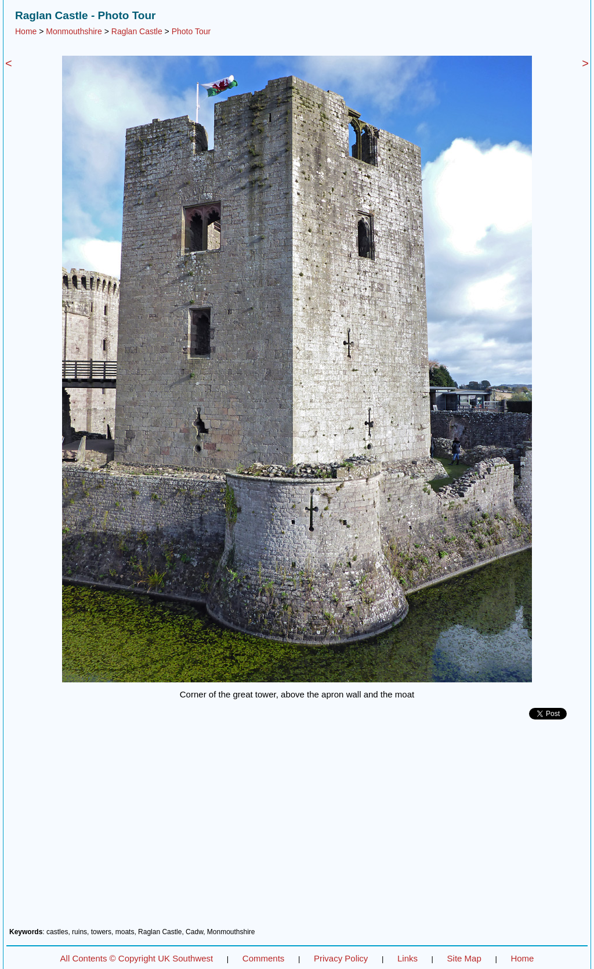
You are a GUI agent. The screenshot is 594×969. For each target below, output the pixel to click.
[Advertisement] (297, 828)
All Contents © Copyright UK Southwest (136, 958)
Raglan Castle (136, 31)
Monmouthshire (74, 31)
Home (26, 31)
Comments (263, 958)
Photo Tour (191, 31)
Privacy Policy (341, 958)
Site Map (464, 958)
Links (407, 958)
